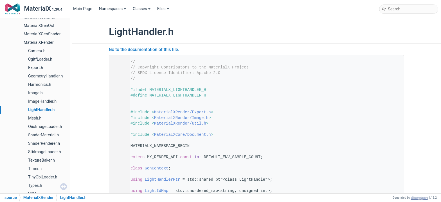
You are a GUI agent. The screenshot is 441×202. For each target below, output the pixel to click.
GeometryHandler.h (45, 76)
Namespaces (112, 8)
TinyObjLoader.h (42, 177)
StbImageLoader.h (44, 152)
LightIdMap (156, 191)
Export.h (35, 67)
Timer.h (35, 168)
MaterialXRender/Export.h (182, 112)
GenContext (156, 168)
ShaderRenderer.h (44, 143)
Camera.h (37, 51)
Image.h (35, 93)
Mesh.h (34, 118)
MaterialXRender (39, 42)
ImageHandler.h (42, 101)
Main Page (82, 8)
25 (118, 179)
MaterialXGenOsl (39, 25)
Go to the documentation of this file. (144, 49)
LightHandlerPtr (162, 179)
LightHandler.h (41, 109)
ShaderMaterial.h (43, 135)
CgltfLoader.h (40, 59)
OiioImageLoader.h (45, 126)
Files (163, 8)
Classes (141, 8)
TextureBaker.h (41, 160)
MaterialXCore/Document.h (182, 134)
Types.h (35, 185)
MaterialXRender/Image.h (181, 118)
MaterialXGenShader (42, 34)
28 (118, 191)
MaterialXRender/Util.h (180, 123)
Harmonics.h (39, 84)
